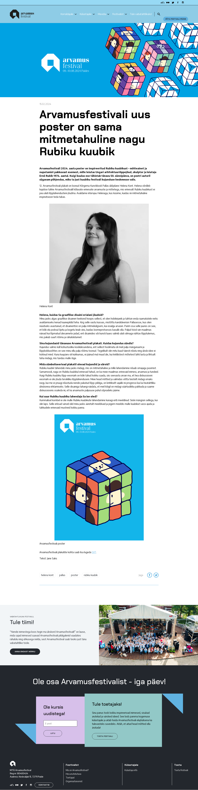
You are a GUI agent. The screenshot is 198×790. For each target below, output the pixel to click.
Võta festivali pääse (175, 11)
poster (74, 569)
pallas (62, 569)
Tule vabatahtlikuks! (141, 11)
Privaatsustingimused (20, 787)
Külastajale (86, 11)
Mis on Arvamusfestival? (77, 765)
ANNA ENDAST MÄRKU (25, 646)
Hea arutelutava (73, 768)
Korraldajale (66, 11)
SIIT (94, 547)
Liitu (52, 728)
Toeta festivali (105, 731)
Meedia (102, 11)
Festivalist (118, 11)
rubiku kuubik (91, 569)
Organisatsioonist (74, 776)
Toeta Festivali (181, 765)
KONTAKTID (44, 779)
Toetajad (70, 772)
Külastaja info (131, 765)
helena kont (47, 569)
